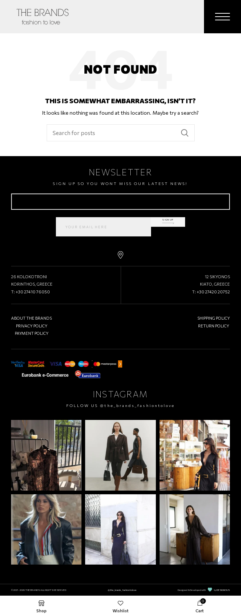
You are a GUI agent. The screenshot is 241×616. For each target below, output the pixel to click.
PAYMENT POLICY (31, 333)
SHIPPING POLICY (213, 318)
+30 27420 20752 (213, 291)
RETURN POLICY (213, 325)
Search (184, 132)
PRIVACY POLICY (31, 325)
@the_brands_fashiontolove (137, 405)
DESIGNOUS (223, 589)
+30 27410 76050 (33, 291)
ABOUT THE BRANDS (31, 318)
